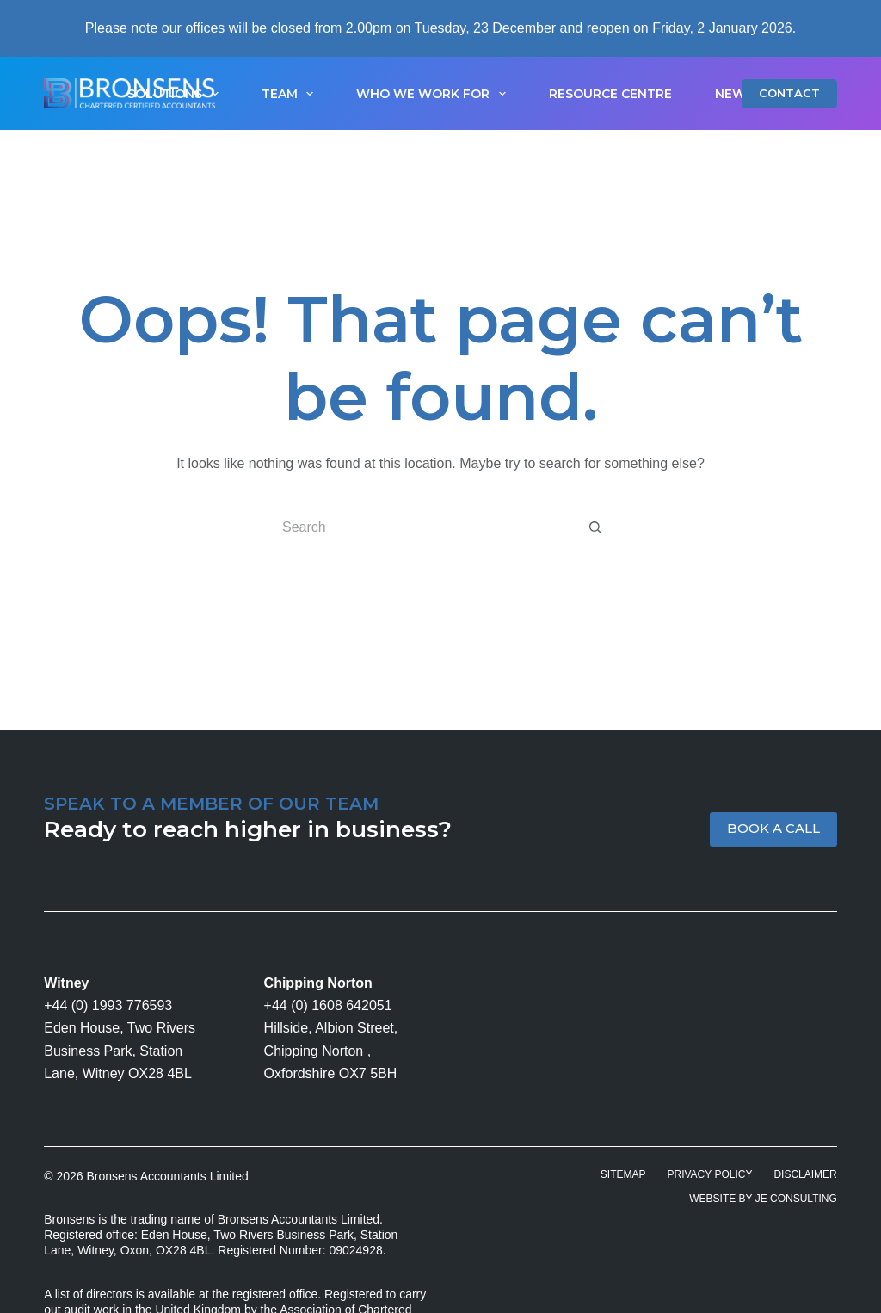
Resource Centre (610, 94)
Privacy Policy (710, 1174)
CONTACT (789, 93)
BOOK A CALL (773, 828)
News (734, 94)
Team (291, 93)
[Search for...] (423, 527)
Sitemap (623, 1174)
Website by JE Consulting (763, 1199)
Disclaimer (804, 1174)
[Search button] (595, 527)
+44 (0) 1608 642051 (328, 1005)
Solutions (176, 93)
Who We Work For (434, 93)
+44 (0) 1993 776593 (108, 1005)
